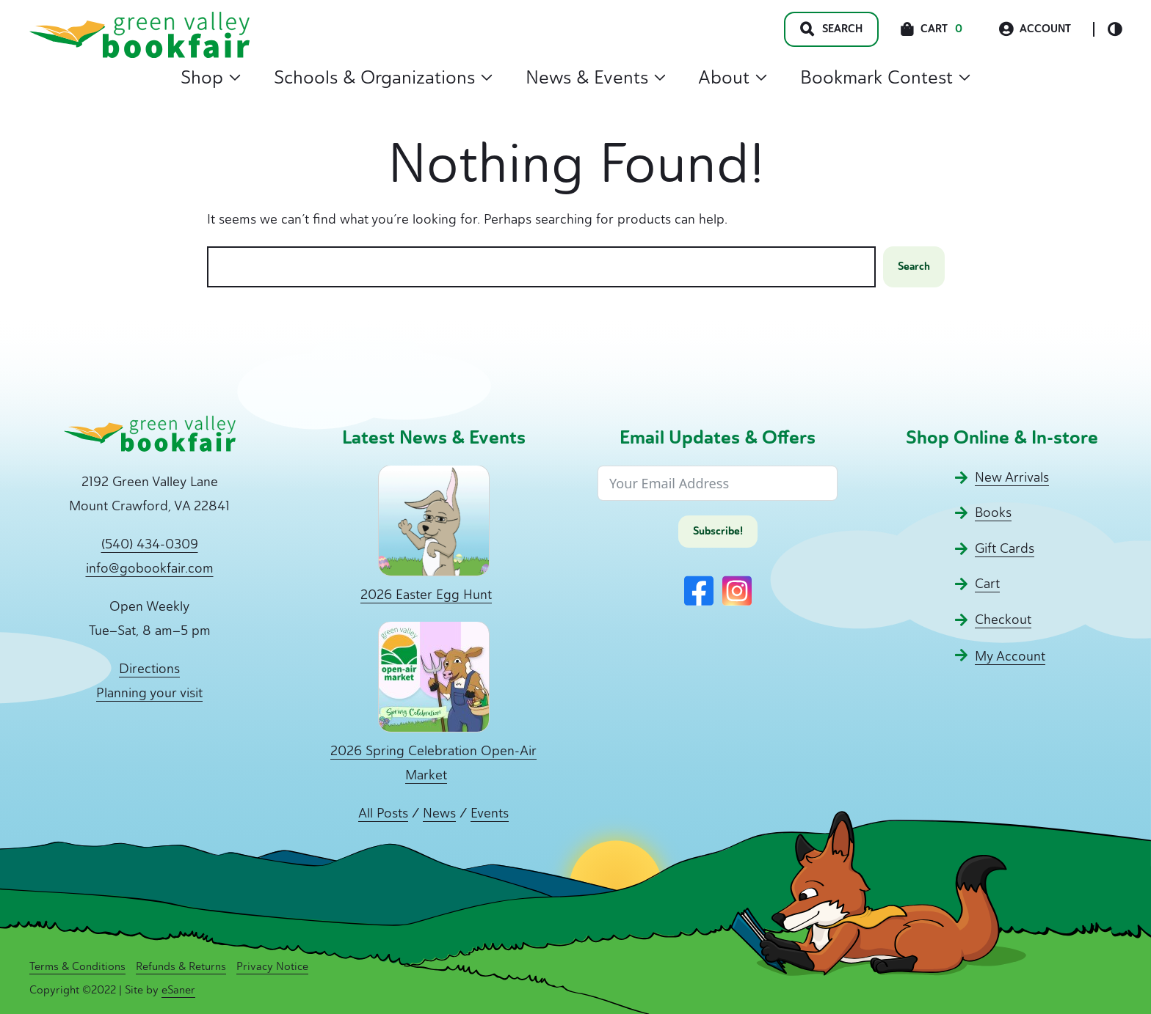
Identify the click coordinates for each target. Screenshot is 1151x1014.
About (732, 77)
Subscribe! (718, 531)
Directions (149, 669)
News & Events (596, 77)
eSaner (178, 989)
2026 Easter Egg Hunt (426, 595)
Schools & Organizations (383, 77)
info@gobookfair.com (150, 568)
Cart (987, 584)
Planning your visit (149, 693)
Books (993, 512)
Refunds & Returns (181, 966)
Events (490, 813)
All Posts (383, 813)
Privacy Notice (272, 966)
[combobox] (541, 267)
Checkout (1003, 619)
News (439, 813)
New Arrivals (1012, 477)
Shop (211, 77)
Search (914, 266)
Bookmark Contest (885, 77)
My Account (1010, 656)
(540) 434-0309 (149, 544)
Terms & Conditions (77, 966)
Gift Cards (1004, 548)
